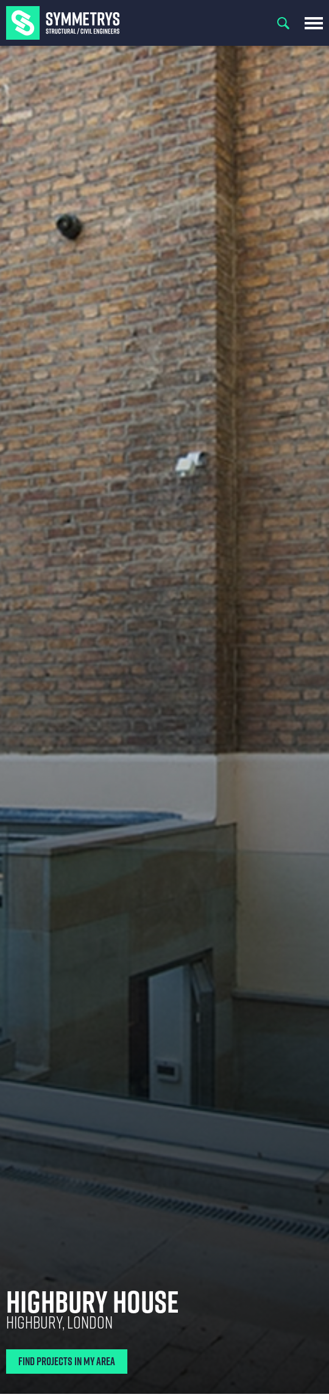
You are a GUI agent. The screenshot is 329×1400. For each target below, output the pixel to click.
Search (283, 23)
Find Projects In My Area (66, 1361)
